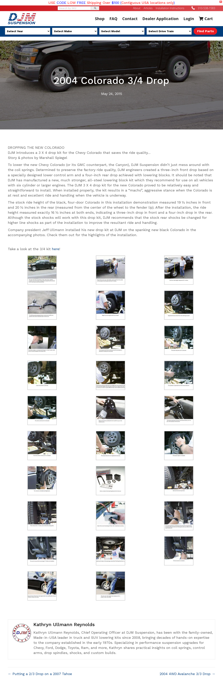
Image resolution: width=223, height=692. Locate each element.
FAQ (113, 18)
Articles (148, 8)
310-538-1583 (206, 8)
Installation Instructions (170, 8)
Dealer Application (160, 18)
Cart (206, 18)
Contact (130, 18)
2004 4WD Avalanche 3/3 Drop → (187, 674)
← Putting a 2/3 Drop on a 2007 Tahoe (40, 674)
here (55, 249)
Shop (99, 18)
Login (188, 18)
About (136, 8)
